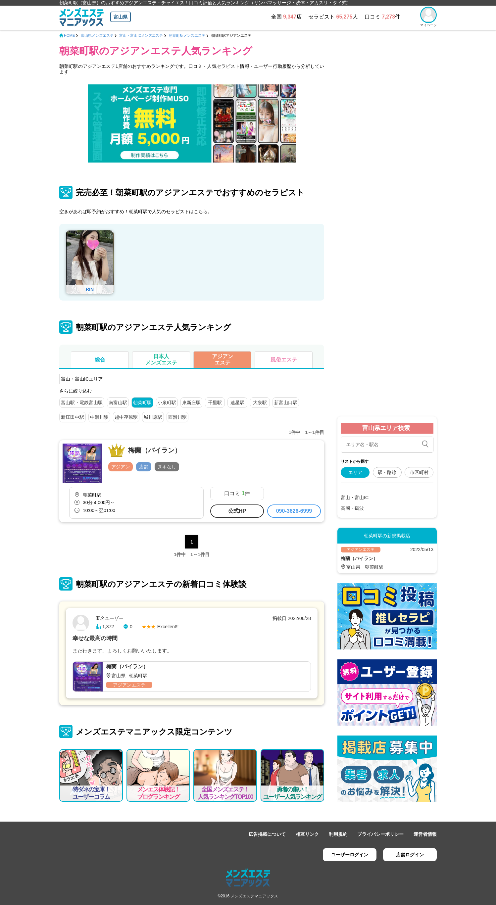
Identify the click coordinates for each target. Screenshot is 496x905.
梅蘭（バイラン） (154, 450)
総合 (100, 359)
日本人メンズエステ (161, 359)
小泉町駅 (167, 402)
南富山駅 (118, 402)
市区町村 (419, 472)
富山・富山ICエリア (82, 379)
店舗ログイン (410, 854)
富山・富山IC (355, 497)
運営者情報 (425, 834)
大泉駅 (260, 402)
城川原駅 (153, 417)
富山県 (120, 17)
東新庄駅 (191, 402)
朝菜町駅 (142, 402)
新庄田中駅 (72, 417)
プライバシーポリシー (380, 834)
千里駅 (215, 402)
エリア (355, 472)
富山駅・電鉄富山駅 (82, 402)
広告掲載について (267, 834)
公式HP (237, 511)
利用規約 (338, 834)
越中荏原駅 (126, 417)
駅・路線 (387, 472)
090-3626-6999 (294, 511)
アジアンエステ (222, 359)
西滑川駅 (177, 417)
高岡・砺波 (352, 508)
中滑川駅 (99, 417)
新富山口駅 (285, 402)
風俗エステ (284, 359)
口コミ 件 (237, 493)
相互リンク (307, 834)
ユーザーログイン (349, 854)
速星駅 (237, 402)
